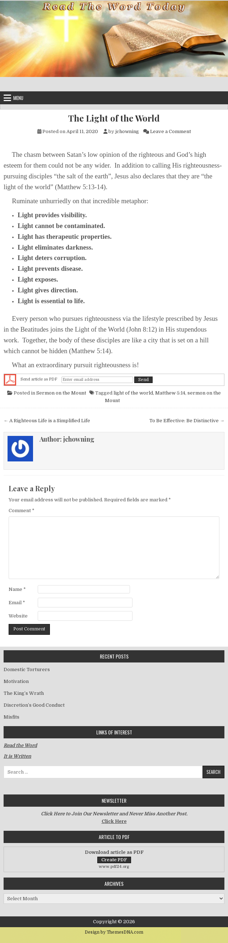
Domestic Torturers (27, 669)
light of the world (133, 393)
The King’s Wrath (24, 693)
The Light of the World (114, 118)
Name (17, 589)
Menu (18, 97)
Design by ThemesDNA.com (114, 932)
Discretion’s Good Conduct (34, 705)
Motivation (16, 681)
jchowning (127, 131)
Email (17, 602)
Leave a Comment (170, 131)
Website (18, 616)
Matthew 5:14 (170, 393)
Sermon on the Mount (61, 393)
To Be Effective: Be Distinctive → (186, 420)
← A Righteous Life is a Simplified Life (47, 420)
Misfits (11, 717)
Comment (21, 510)
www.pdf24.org (114, 866)
